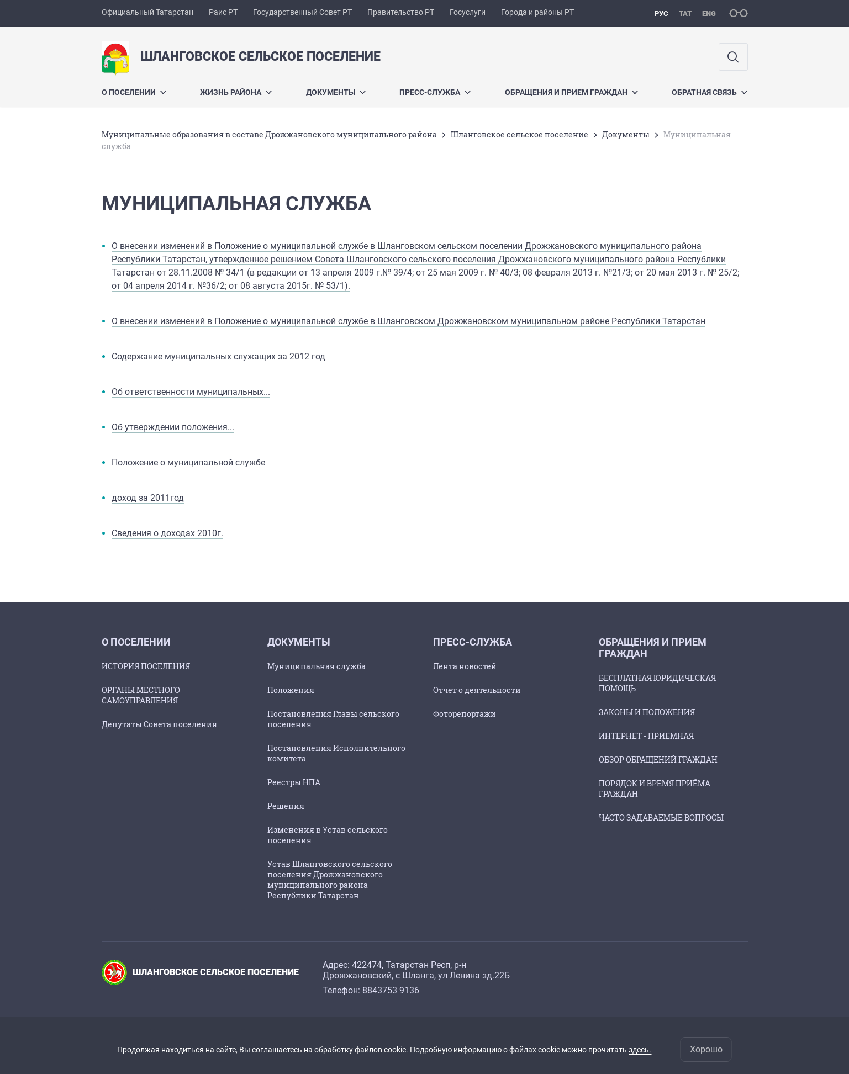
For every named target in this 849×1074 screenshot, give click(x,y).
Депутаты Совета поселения (159, 724)
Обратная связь (709, 92)
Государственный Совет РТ (302, 12)
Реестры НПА (293, 782)
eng (709, 13)
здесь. (640, 1049)
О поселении (134, 92)
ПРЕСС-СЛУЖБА (435, 92)
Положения (290, 690)
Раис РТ (223, 12)
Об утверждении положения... (173, 427)
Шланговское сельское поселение (519, 134)
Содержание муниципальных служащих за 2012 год (218, 356)
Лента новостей (465, 666)
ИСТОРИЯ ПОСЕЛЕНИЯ (146, 666)
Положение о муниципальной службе (188, 462)
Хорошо (706, 1049)
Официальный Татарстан (147, 12)
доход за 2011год (148, 498)
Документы (336, 92)
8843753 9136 (390, 990)
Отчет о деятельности (477, 690)
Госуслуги (468, 12)
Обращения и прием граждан (571, 92)
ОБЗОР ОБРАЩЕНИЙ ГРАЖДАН (658, 759)
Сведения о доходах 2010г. (167, 533)
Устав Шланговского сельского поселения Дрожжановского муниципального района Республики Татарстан (329, 880)
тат (685, 13)
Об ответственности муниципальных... (191, 392)
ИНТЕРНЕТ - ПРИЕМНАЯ (646, 736)
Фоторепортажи (464, 713)
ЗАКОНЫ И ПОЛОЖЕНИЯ (647, 712)
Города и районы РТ (537, 12)
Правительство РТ (400, 12)
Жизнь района (236, 92)
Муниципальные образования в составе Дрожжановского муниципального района (269, 134)
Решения (285, 806)
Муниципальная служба (316, 666)
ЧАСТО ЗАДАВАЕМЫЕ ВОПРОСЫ (661, 817)
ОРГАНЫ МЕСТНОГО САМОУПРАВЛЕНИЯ (141, 695)
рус (661, 13)
